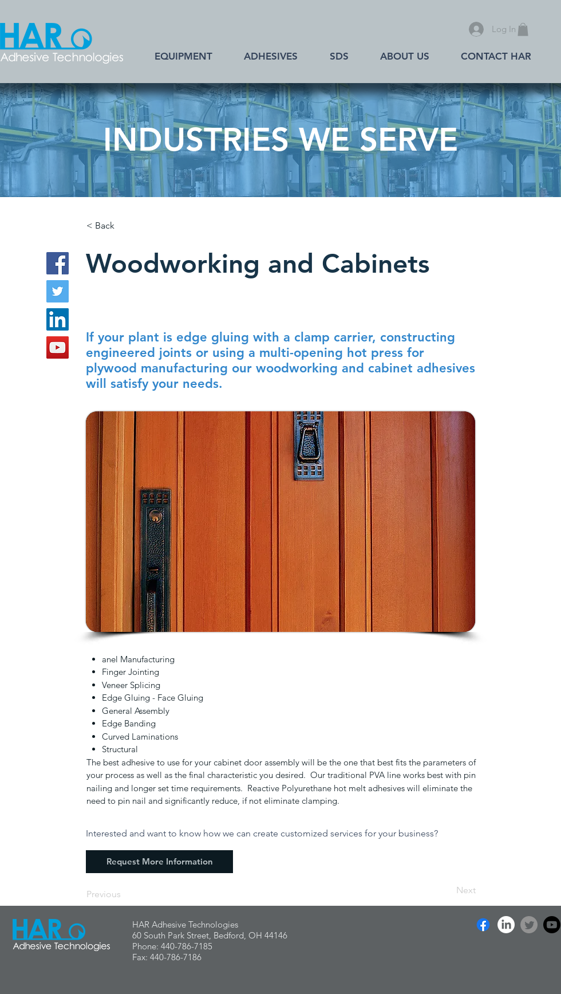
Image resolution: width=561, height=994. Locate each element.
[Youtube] (551, 924)
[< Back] (124, 225)
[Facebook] (57, 263)
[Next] (447, 890)
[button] (522, 29)
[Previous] (124, 894)
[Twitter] (57, 291)
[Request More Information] (159, 861)
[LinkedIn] (57, 319)
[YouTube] (57, 347)
